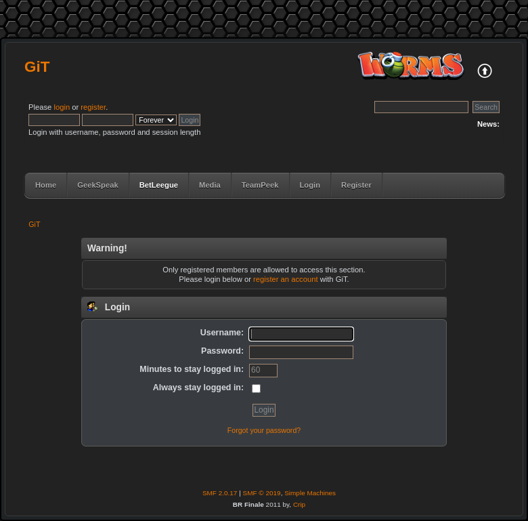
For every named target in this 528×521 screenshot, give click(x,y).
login (61, 107)
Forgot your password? (264, 430)
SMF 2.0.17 (220, 493)
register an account (285, 279)
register (93, 107)
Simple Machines (310, 493)
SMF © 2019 (262, 493)
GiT (36, 66)
